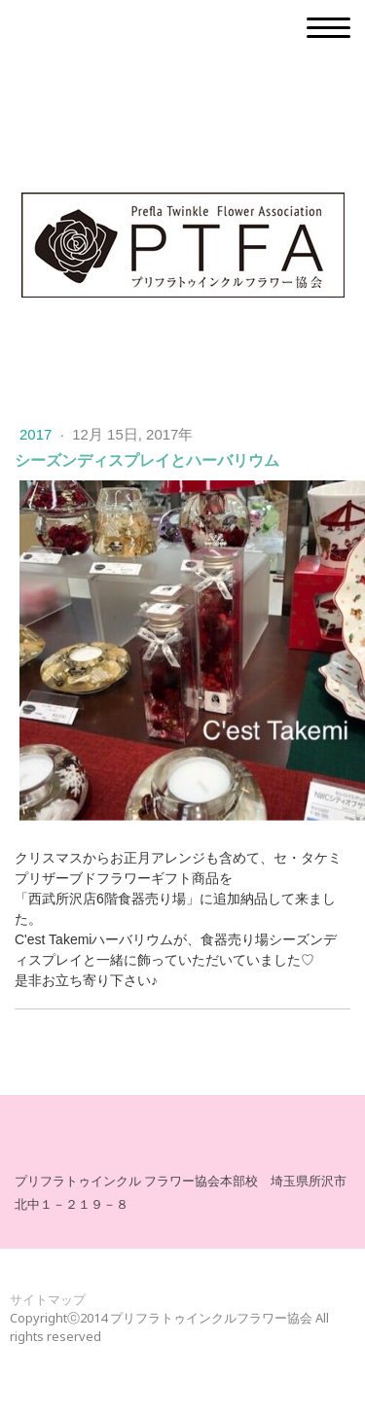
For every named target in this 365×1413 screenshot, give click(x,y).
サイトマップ (48, 1299)
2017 (37, 434)
